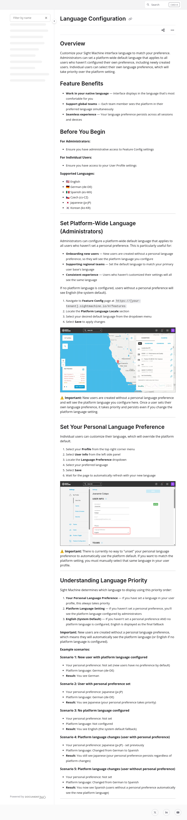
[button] (163, 5)
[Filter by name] (30, 18)
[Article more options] (172, 30)
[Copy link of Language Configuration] (130, 19)
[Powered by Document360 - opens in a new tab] (28, 796)
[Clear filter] (46, 18)
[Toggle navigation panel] (54, 21)
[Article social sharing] (163, 30)
